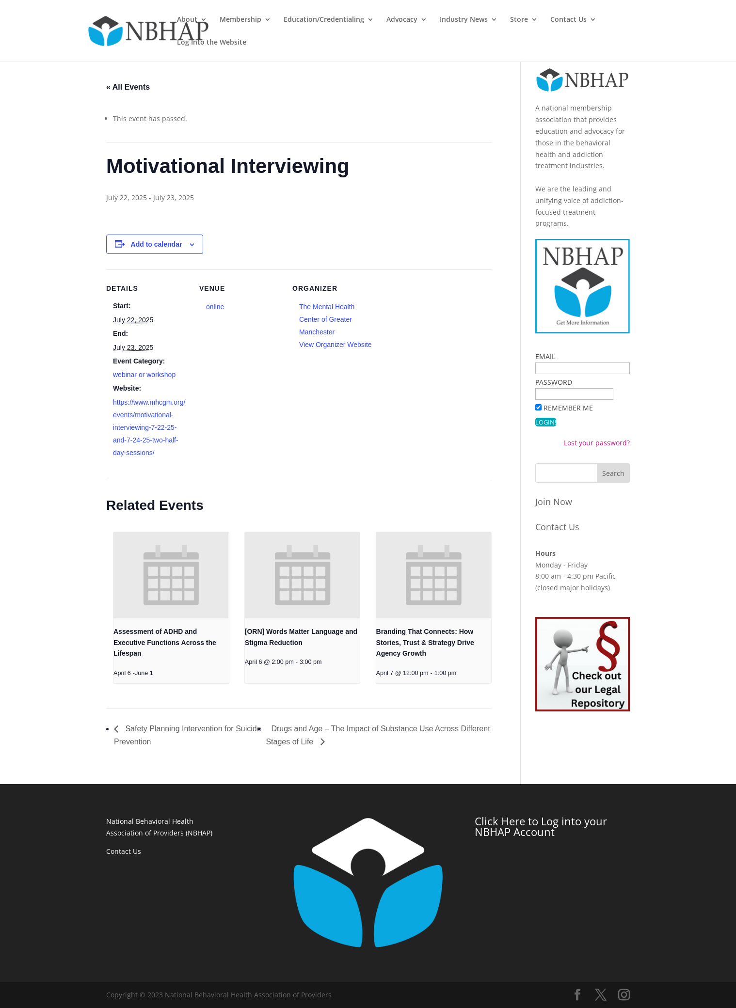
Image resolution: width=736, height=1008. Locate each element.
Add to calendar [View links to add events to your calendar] (156, 244)
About (229, 20)
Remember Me (568, 407)
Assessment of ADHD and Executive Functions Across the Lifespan (164, 642)
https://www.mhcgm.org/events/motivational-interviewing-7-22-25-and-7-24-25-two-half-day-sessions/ (149, 427)
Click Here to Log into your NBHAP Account (541, 826)
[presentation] (171, 575)
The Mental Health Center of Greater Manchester (326, 319)
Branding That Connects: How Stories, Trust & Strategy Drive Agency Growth (425, 642)
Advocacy (444, 20)
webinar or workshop (144, 374)
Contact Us (610, 20)
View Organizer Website (335, 344)
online (215, 307)
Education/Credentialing (366, 20)
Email (545, 356)
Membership (283, 20)
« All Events (128, 87)
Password (553, 382)
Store (561, 20)
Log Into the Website (685, 20)
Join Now (553, 501)
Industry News (506, 20)
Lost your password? (597, 442)
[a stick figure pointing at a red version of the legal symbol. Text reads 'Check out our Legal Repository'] (582, 708)
